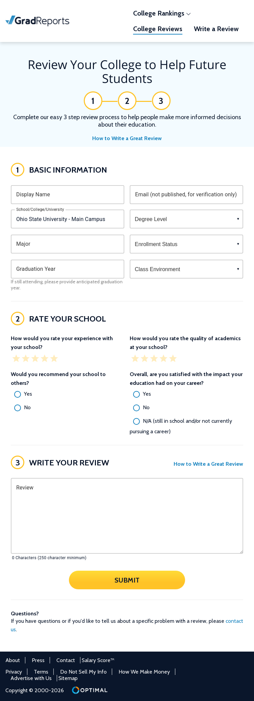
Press (38, 660)
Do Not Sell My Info (83, 672)
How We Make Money (144, 672)
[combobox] (67, 219)
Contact (65, 660)
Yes (28, 394)
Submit (127, 580)
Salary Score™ (98, 660)
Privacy (13, 672)
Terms (41, 672)
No (27, 407)
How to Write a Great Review (127, 138)
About (12, 660)
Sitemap (68, 678)
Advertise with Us (31, 678)
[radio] (67, 394)
